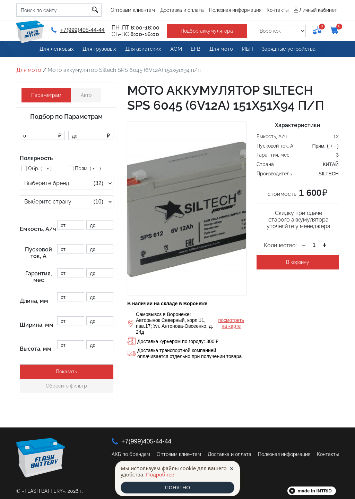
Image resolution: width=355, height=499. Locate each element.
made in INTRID (315, 490)
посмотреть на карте (231, 323)
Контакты (277, 10)
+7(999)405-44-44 (77, 30)
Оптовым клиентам (133, 10)
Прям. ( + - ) (88, 168)
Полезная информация (235, 10)
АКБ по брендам (131, 454)
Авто (86, 95)
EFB (194, 49)
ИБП (246, 49)
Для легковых (57, 49)
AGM (173, 49)
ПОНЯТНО (177, 487)
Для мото (220, 49)
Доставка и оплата (182, 10)
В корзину (297, 262)
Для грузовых (99, 49)
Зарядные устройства (287, 49)
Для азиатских (141, 49)
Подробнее (160, 474)
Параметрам (46, 95)
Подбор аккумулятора (206, 31)
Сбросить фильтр (66, 386)
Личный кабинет (318, 10)
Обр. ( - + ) (40, 168)
